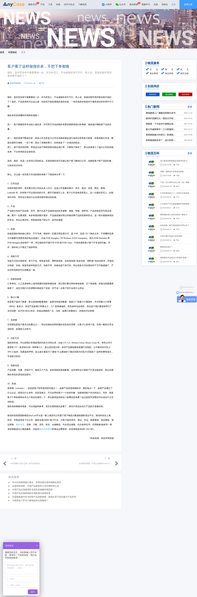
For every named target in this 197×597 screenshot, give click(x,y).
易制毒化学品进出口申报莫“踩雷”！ (174, 258)
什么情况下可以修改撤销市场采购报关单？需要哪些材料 (176, 204)
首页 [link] (2, 52)
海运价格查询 (45, 429)
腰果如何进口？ (166, 247)
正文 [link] (23, 52)
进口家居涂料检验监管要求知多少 (173, 161)
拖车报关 (20, 424)
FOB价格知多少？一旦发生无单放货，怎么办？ (176, 193)
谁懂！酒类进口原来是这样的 (172, 171)
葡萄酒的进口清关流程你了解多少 (173, 215)
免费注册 (188, 4)
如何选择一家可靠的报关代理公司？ (174, 225)
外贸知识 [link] (12, 52)
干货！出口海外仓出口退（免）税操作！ (176, 182)
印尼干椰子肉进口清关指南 (171, 236)
